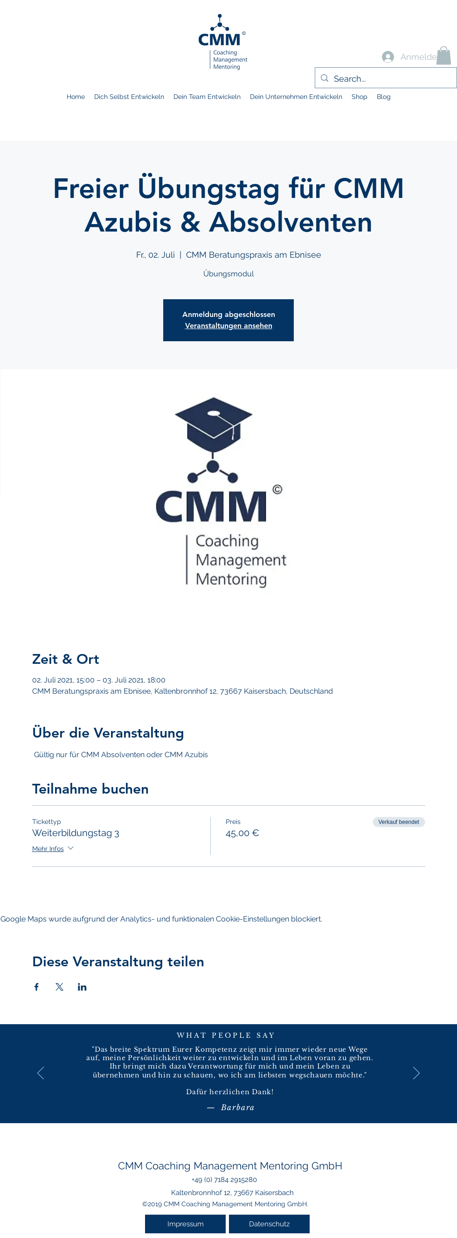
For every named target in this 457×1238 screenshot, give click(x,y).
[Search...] (385, 79)
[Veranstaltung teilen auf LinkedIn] (82, 987)
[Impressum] (185, 1224)
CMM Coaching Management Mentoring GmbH (230, 1166)
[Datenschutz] (269, 1224)
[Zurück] (40, 1074)
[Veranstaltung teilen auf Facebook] (36, 987)
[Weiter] (416, 1074)
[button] (443, 55)
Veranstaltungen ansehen (228, 325)
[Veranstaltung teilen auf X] (59, 987)
